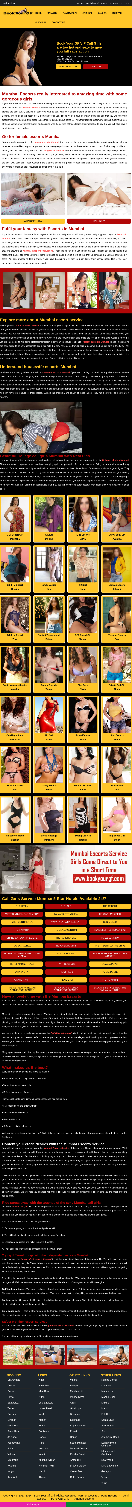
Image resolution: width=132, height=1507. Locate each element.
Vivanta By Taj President (66, 922)
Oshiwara (44, 1431)
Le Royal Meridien (110, 914)
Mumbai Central (78, 1448)
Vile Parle (12, 1460)
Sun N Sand (110, 922)
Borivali (117, 13)
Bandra (102, 13)
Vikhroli (74, 1379)
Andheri (87, 13)
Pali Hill (105, 1414)
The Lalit (66, 906)
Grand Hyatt (22, 980)
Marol (104, 1408)
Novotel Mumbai (66, 946)
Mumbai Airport (47, 1460)
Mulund (105, 1402)
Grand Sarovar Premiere (22, 938)
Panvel (42, 1437)
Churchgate (13, 1379)
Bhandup (75, 1414)
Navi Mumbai (70, 13)
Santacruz (13, 1402)
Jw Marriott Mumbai (66, 914)
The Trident (110, 906)
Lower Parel (45, 1408)
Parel (42, 1442)
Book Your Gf (42, 1495)
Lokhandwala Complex (108, 1444)
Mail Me (12, 3)
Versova (43, 1448)
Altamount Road (110, 1437)
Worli (41, 1414)
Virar (104, 1483)
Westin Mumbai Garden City (22, 914)
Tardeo (11, 1408)
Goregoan (12, 1425)
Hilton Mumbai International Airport (110, 954)
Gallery (52, 13)
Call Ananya (33, 1504)
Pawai (10, 1397)
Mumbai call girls (19, 1206)
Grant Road (13, 1431)
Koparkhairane (78, 1425)
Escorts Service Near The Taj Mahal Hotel (110, 989)
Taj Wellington (110, 938)
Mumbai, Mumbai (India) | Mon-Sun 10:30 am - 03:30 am (103, 3)
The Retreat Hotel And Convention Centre (22, 989)
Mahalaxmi (107, 1391)
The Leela (22, 906)
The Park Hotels (66, 938)
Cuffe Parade (77, 1477)
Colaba (11, 1385)
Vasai (104, 1477)
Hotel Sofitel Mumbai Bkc (110, 930)
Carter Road (77, 1471)
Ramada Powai (110, 964)
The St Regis (66, 972)
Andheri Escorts (84, 1498)
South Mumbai (78, 1442)
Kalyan (11, 1471)
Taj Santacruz (22, 946)
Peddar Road (77, 1454)
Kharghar (44, 1385)
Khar (41, 1379)
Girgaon (11, 1420)
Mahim (42, 1420)
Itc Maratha (22, 930)
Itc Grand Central (66, 930)
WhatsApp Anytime (99, 1504)
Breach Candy (78, 1465)
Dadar (10, 1391)
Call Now (95, 66)
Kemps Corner (109, 1379)
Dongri (73, 1437)
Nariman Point (46, 1465)
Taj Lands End (110, 972)
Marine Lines (108, 1397)
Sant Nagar (107, 1425)
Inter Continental (22, 922)
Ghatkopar (76, 1408)
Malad (42, 1425)
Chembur (40, 22)
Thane (42, 1477)
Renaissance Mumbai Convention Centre (66, 989)
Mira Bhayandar (110, 1465)
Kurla (42, 1397)
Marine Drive (77, 1397)
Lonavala (106, 1385)
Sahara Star (22, 972)
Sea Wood (107, 1460)
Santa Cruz (107, 1420)
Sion (103, 1431)
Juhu (10, 1448)
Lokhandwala (46, 1402)
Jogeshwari (13, 1442)
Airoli (73, 1402)
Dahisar (11, 1414)
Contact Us (58, 22)
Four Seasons (66, 953)
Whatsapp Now (68, 66)
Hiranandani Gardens (108, 1453)
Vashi (42, 1454)
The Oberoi (66, 980)
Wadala (11, 1465)
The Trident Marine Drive (110, 946)
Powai (73, 1431)
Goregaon (106, 1471)
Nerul (42, 1471)
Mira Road (44, 1391)
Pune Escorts (109, 1495)
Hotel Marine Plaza (22, 964)
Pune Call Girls (60, 1498)
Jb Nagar (12, 1437)
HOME (38, 13)
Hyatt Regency (66, 964)
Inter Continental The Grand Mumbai (22, 954)
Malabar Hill (76, 1391)
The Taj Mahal (110, 980)
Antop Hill (75, 1460)
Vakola (11, 1454)
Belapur (74, 1385)
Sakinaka (75, 1420)
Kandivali (12, 1477)
